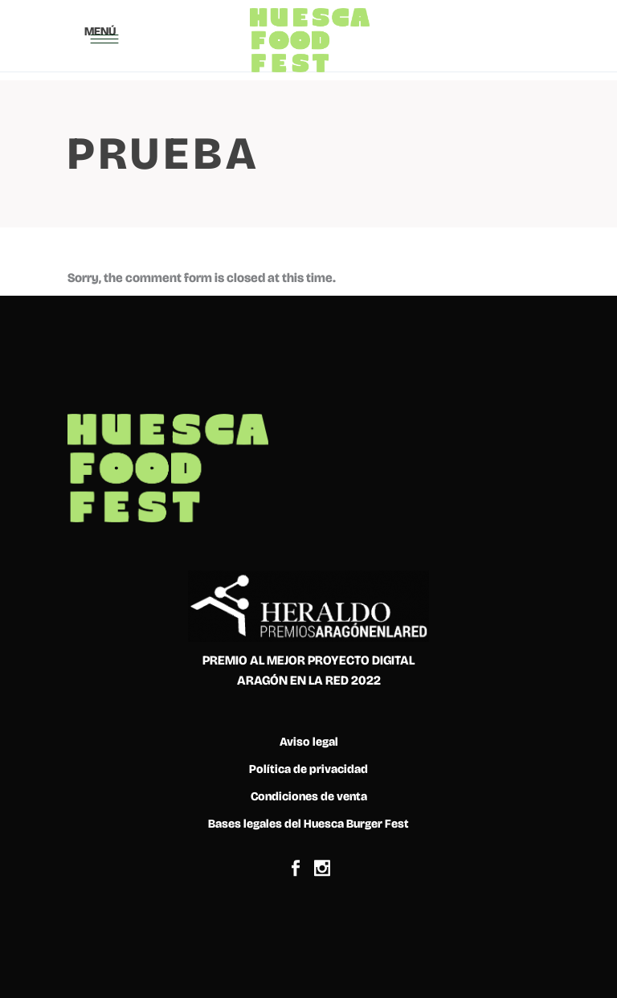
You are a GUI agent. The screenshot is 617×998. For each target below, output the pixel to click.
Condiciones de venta (309, 796)
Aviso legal (309, 741)
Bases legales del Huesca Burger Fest (308, 823)
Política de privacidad (308, 769)
